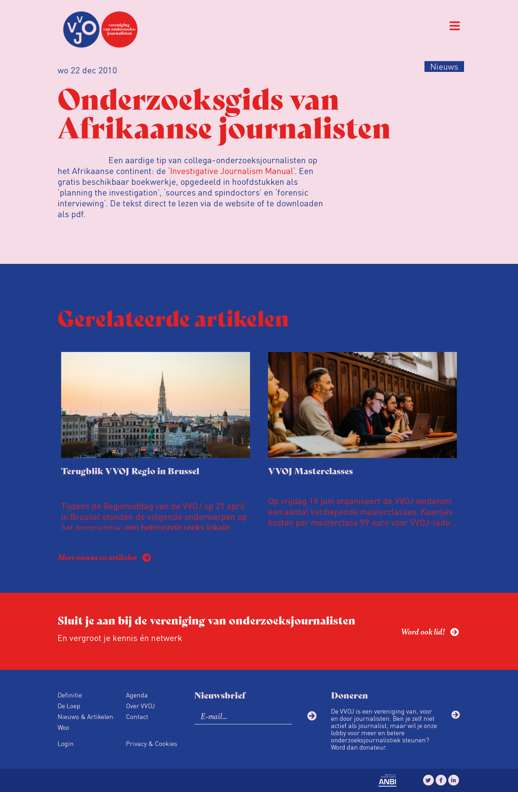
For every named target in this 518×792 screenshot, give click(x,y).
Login (66, 743)
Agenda (137, 695)
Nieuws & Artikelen (85, 716)
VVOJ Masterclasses (310, 470)
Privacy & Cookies (151, 743)
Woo (63, 727)
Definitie (70, 695)
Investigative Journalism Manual (231, 170)
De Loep (69, 705)
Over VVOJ (140, 705)
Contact (137, 716)
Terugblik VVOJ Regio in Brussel (130, 470)
